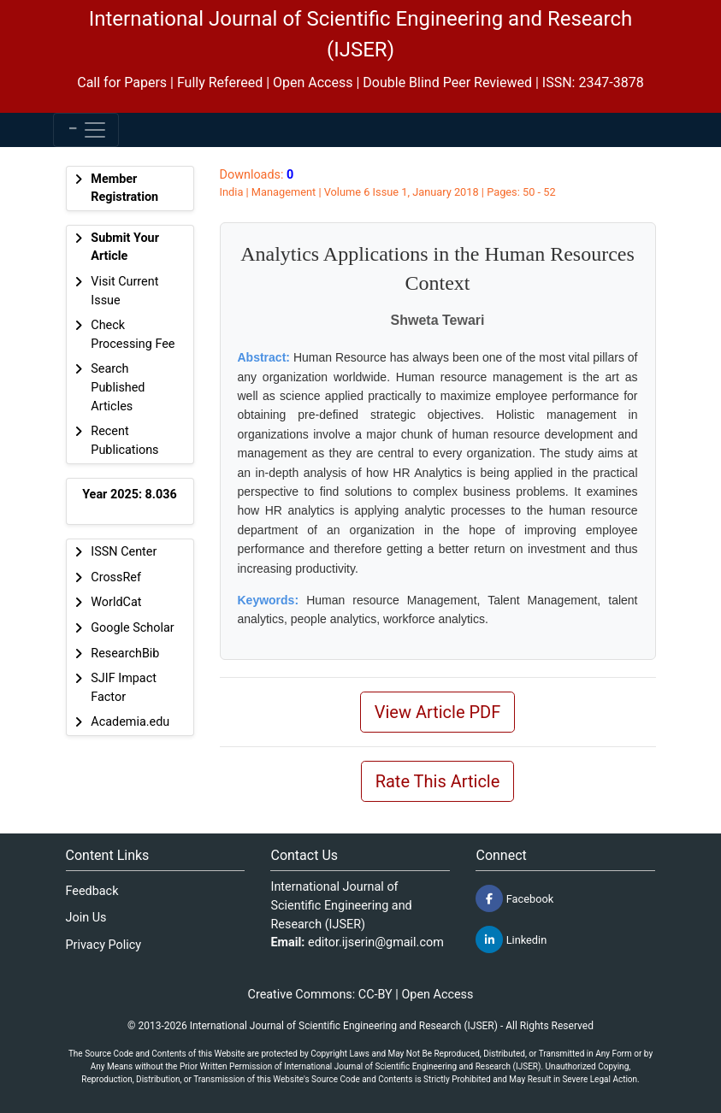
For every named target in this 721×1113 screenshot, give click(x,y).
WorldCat (116, 602)
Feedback (92, 891)
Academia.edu (130, 722)
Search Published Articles (118, 387)
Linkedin (511, 939)
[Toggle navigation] (86, 130)
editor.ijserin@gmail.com (376, 942)
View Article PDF (438, 712)
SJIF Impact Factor (124, 687)
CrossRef (116, 577)
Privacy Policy (104, 945)
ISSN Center (124, 552)
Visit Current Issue (124, 291)
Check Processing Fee (132, 334)
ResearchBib (125, 653)
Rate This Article (437, 781)
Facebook (514, 898)
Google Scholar (132, 628)
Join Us (86, 917)
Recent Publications (124, 440)
